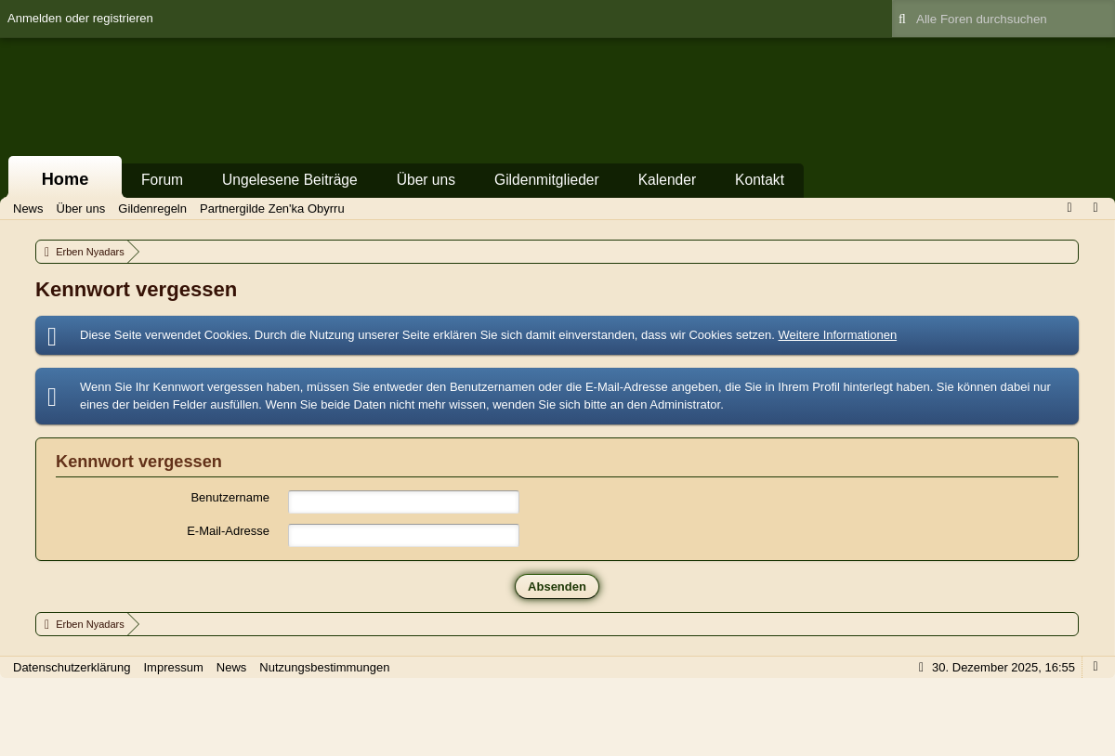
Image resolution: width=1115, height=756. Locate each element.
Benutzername (229, 497)
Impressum (173, 667)
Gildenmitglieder (546, 180)
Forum (162, 180)
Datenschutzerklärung (71, 667)
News (231, 667)
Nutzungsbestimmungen (324, 667)
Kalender (667, 180)
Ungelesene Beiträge (290, 180)
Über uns (426, 180)
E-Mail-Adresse (228, 531)
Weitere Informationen (837, 335)
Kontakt (759, 180)
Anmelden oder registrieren (80, 18)
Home (65, 179)
